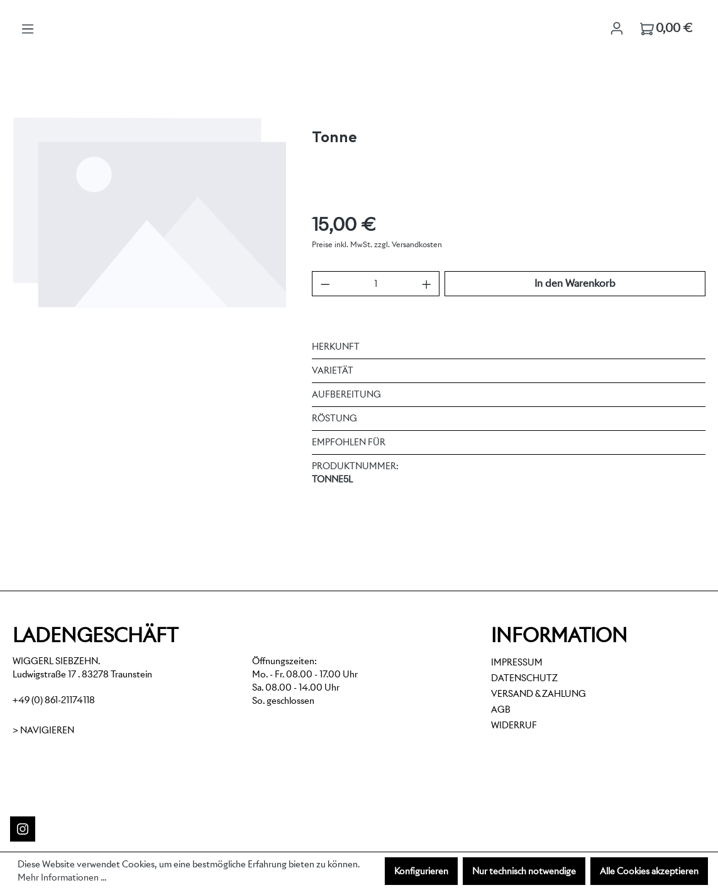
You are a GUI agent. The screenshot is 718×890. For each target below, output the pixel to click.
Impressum (517, 662)
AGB (501, 709)
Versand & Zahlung (538, 693)
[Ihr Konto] (617, 28)
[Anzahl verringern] (325, 284)
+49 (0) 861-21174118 (54, 700)
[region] (149, 250)
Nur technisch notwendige (524, 871)
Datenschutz (524, 678)
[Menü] (28, 29)
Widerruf (514, 725)
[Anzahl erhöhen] (426, 284)
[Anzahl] (375, 284)
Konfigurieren (421, 871)
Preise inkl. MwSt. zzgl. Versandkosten (377, 244)
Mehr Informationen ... (62, 877)
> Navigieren (43, 730)
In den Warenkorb (575, 283)
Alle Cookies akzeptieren (649, 871)
